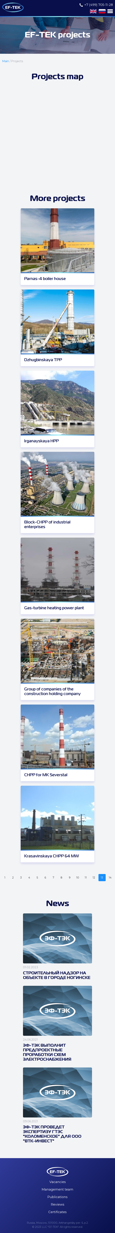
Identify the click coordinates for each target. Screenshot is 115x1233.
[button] (110, 11)
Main (5, 61)
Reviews (57, 1204)
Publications (57, 1197)
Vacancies (57, 1182)
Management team (57, 1189)
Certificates (57, 1212)
